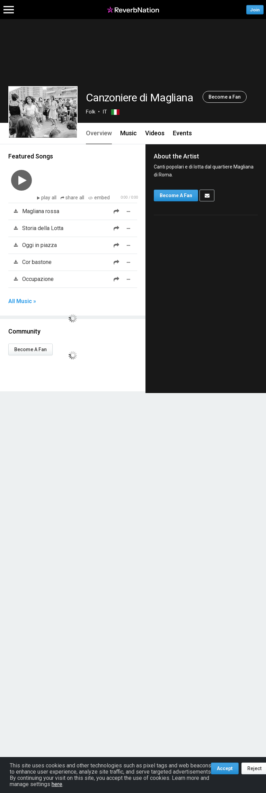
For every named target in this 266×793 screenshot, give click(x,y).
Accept (225, 768)
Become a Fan (225, 97)
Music (128, 133)
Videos (155, 133)
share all (73, 198)
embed (99, 198)
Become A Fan (30, 349)
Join (255, 9)
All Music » (22, 301)
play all (49, 198)
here (57, 784)
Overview (99, 133)
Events (182, 133)
